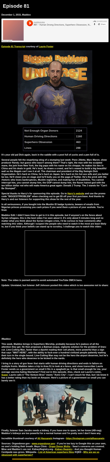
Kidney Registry (63, 449)
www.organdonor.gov (43, 443)
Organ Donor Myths (59, 446)
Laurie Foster (46, 46)
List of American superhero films (56, 452)
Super (4, 375)
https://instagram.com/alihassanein (85, 438)
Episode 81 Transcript (13, 46)
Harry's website (75, 193)
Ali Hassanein (44, 438)
